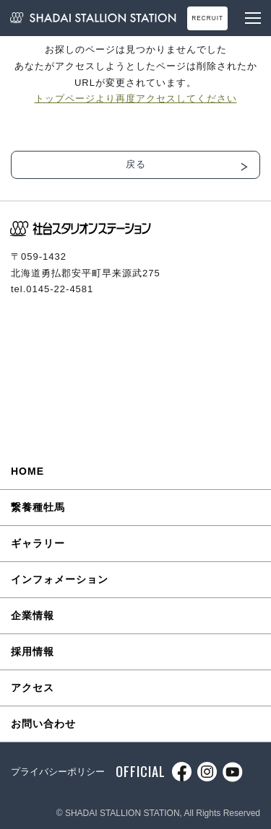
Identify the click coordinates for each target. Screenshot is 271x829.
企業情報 (32, 615)
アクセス (32, 687)
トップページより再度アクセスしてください (136, 98)
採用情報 (32, 651)
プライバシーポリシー (58, 771)
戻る (136, 164)
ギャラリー (38, 543)
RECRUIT (207, 18)
